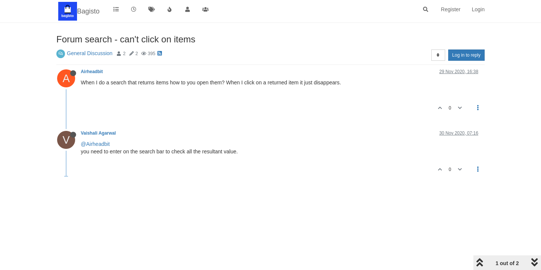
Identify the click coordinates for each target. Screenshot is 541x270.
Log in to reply (466, 55)
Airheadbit (92, 71)
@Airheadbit (95, 144)
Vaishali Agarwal (98, 133)
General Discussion (89, 53)
